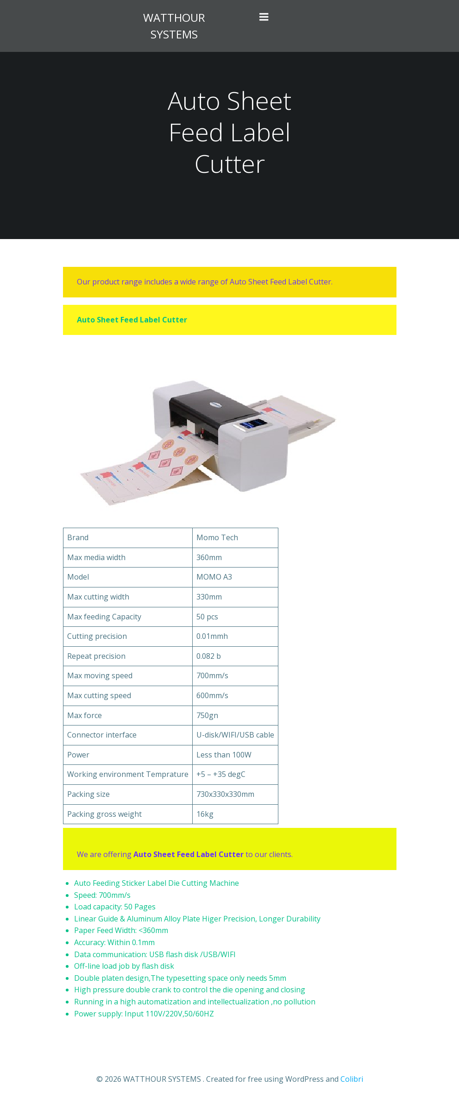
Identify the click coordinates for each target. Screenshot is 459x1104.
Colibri (351, 1079)
